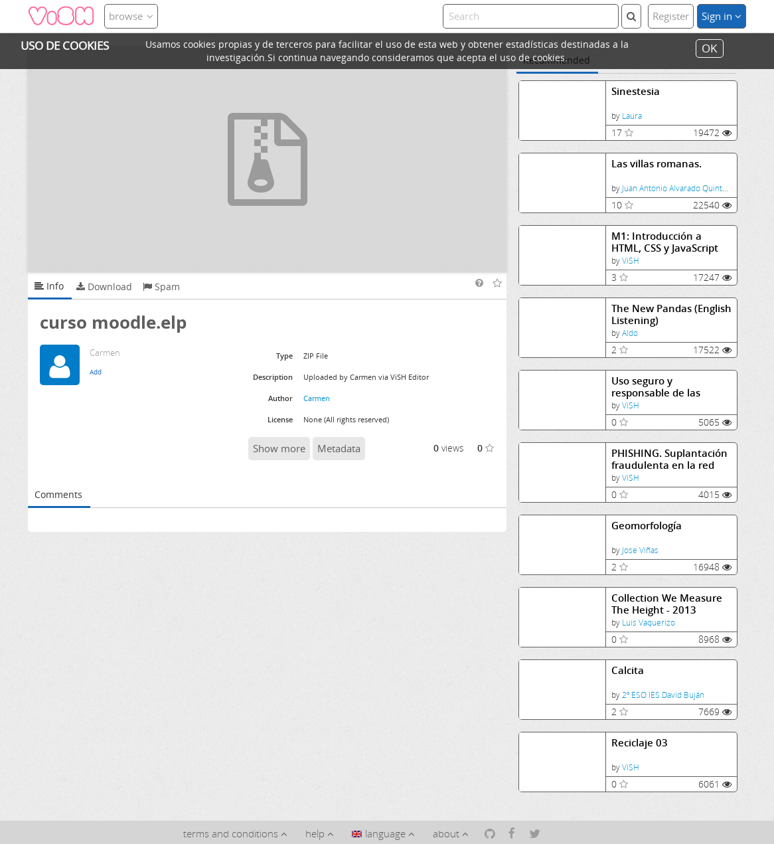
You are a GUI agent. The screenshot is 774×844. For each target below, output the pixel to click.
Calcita (627, 670)
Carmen (316, 398)
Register (671, 16)
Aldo (630, 333)
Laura (632, 116)
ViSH (630, 260)
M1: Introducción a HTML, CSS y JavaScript (664, 242)
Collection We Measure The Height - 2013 (666, 604)
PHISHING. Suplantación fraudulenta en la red (669, 459)
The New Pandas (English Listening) (671, 314)
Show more (279, 448)
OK (709, 48)
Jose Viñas (640, 550)
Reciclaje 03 (639, 742)
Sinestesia (635, 91)
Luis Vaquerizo (648, 622)
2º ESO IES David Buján (663, 695)
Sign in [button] (721, 16)
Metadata (338, 448)
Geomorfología (646, 525)
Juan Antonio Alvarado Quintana (678, 188)
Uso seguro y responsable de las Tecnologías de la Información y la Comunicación (655, 387)
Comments (58, 494)
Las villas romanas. (656, 163)
